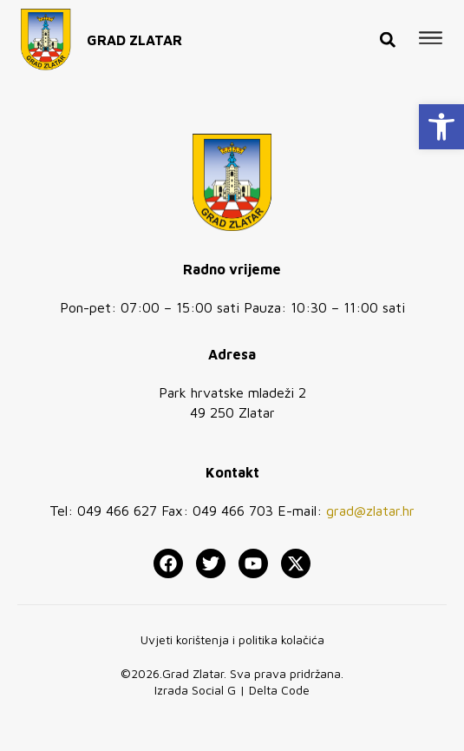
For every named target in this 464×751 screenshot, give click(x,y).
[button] (441, 126)
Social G (214, 689)
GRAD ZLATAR (134, 34)
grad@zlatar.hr (370, 510)
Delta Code (279, 689)
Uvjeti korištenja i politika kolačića (232, 639)
